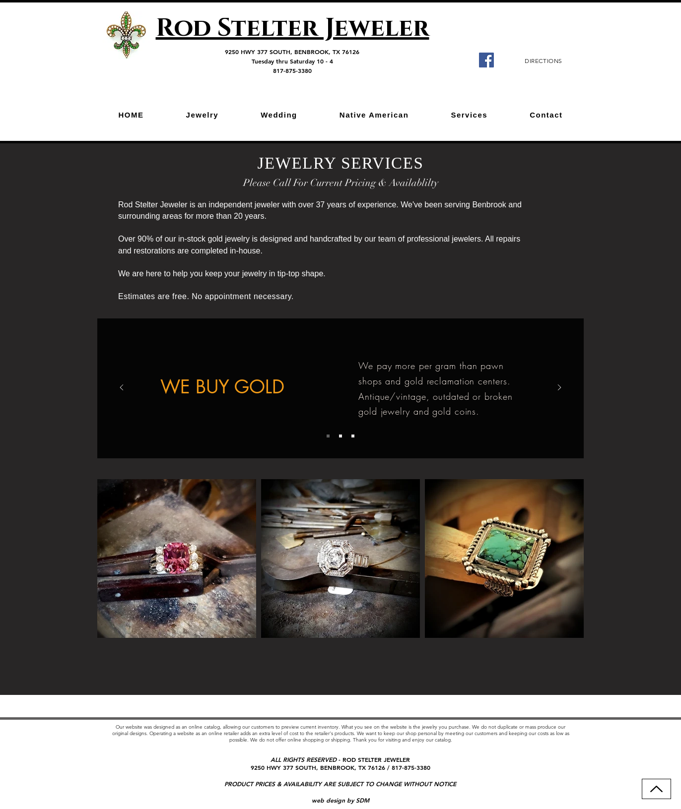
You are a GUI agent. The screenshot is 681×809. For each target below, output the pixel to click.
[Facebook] (486, 60)
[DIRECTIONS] (543, 60)
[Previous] (122, 388)
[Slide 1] (328, 436)
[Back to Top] (656, 789)
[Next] (559, 388)
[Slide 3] (352, 436)
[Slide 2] (340, 436)
